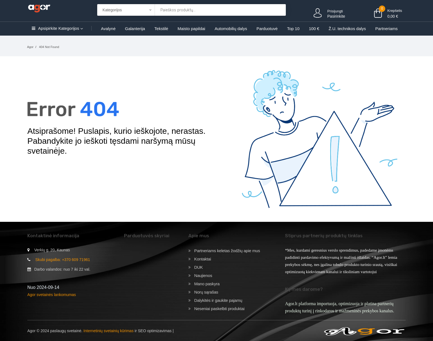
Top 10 (293, 28)
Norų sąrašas (206, 292)
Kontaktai (202, 259)
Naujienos (203, 275)
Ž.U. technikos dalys (347, 28)
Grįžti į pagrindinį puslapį (62, 170)
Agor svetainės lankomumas (51, 294)
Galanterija (135, 28)
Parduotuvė (267, 28)
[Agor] (39, 7)
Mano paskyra (207, 283)
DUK (198, 267)
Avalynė (108, 28)
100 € (314, 28)
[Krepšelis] (278, 10)
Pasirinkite (336, 16)
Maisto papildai (191, 28)
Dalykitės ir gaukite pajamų (218, 300)
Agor (30, 47)
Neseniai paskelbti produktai (219, 308)
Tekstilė (161, 28)
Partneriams (386, 28)
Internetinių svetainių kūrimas (108, 331)
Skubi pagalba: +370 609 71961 (62, 259)
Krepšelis (394, 11)
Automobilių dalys (231, 28)
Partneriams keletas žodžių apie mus (227, 250)
